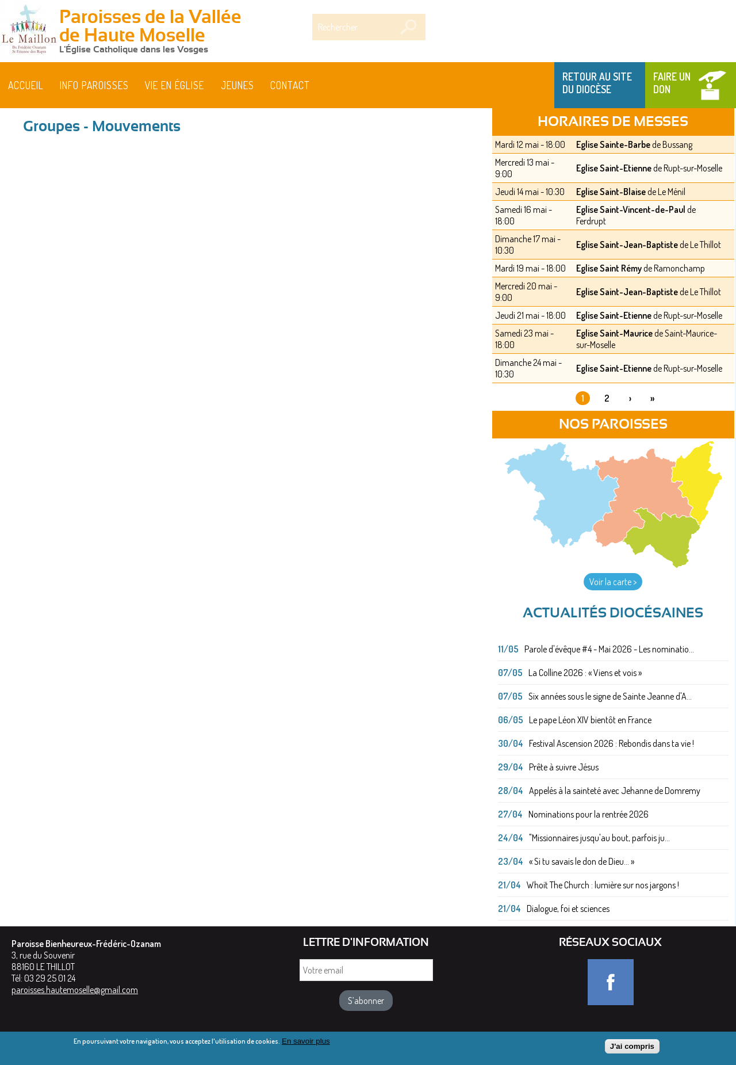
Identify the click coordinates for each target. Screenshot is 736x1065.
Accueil (26, 85)
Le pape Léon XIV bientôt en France (590, 720)
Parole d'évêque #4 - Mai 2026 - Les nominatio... (609, 649)
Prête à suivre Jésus (564, 767)
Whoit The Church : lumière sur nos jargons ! (603, 885)
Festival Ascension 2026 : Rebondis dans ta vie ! (611, 743)
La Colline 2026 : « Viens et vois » (585, 672)
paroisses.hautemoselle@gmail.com (75, 989)
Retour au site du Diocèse (597, 83)
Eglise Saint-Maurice (614, 333)
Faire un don (672, 83)
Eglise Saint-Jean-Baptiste (627, 244)
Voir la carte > (613, 581)
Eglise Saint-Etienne (613, 168)
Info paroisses (94, 85)
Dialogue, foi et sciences (568, 908)
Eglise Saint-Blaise (611, 191)
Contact (290, 85)
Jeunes (237, 85)
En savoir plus (306, 1043)
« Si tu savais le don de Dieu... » (581, 861)
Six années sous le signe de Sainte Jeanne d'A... (610, 696)
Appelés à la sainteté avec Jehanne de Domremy (614, 790)
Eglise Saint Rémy (609, 268)
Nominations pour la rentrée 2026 (588, 814)
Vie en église (174, 85)
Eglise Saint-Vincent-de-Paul (630, 209)
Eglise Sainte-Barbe (613, 144)
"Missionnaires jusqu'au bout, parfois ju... (599, 837)
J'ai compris (632, 1048)
